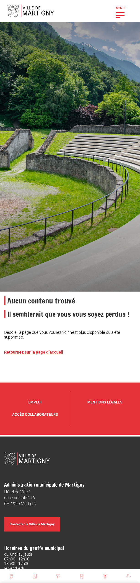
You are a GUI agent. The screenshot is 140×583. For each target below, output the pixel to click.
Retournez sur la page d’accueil (33, 352)
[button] (120, 14)
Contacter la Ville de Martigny (32, 524)
